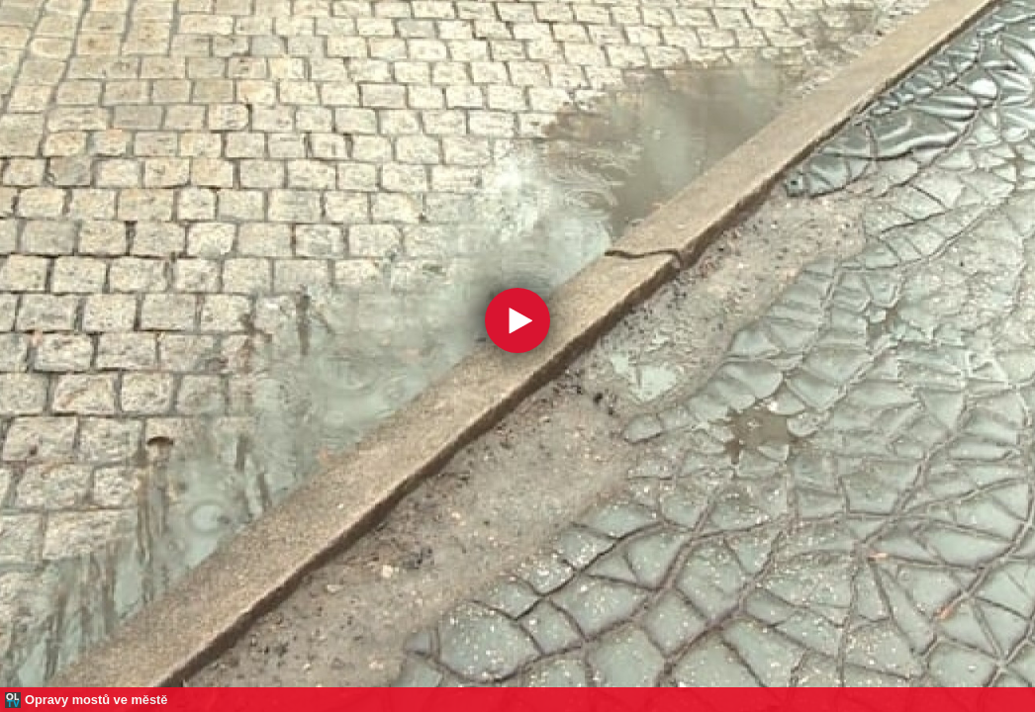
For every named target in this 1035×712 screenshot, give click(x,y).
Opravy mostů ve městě (96, 699)
